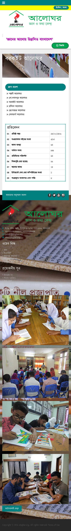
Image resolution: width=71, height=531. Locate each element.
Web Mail (8, 280)
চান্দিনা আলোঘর (14, 106)
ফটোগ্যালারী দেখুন (12, 508)
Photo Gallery (10, 277)
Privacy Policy (10, 283)
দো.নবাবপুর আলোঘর (17, 98)
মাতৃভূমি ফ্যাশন (9, 262)
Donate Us (8, 274)
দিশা (5, 250)
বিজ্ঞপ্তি (60, 45)
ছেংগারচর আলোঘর (16, 110)
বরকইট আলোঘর (15, 102)
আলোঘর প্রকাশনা (10, 256)
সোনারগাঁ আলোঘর (15, 114)
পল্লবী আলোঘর (14, 93)
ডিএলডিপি (7, 253)
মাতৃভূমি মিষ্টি (9, 259)
